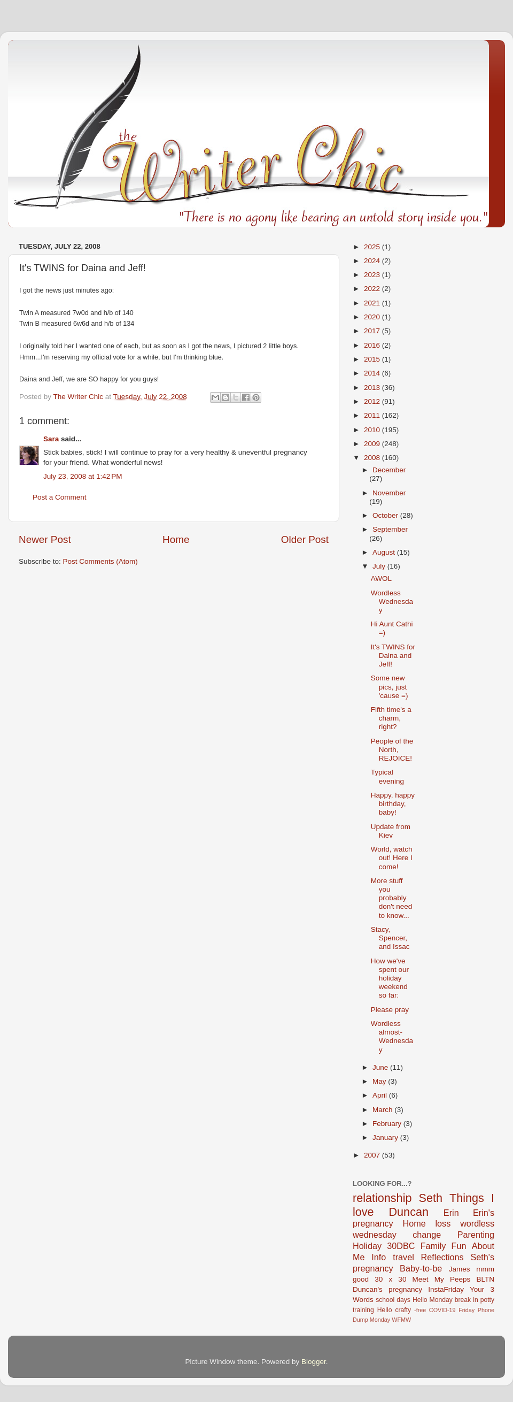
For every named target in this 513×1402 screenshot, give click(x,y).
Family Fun (444, 1246)
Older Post (305, 539)
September (390, 529)
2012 (373, 401)
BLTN (485, 1279)
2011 (373, 415)
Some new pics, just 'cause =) (389, 686)
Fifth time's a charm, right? (391, 718)
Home (175, 539)
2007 (373, 1155)
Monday (380, 1319)
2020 (373, 317)
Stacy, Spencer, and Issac (390, 938)
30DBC (401, 1246)
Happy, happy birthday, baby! (393, 803)
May (380, 1081)
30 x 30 (390, 1279)
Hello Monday (433, 1300)
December (389, 470)
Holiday (367, 1246)
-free (420, 1310)
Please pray (390, 1010)
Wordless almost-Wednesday (392, 1037)
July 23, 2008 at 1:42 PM (82, 476)
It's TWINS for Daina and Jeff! (393, 655)
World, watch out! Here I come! (392, 857)
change (427, 1234)
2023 (373, 275)
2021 (373, 303)
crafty (403, 1310)
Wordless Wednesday (392, 601)
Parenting (475, 1234)
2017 (373, 331)
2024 (373, 261)
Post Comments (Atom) (100, 561)
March (383, 1110)
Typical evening (387, 776)
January (386, 1137)
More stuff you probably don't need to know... (392, 898)
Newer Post (45, 539)
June (381, 1067)
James (459, 1269)
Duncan (409, 1212)
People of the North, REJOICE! (392, 749)
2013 (373, 388)
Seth (430, 1198)
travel (403, 1257)
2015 (373, 359)
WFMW (401, 1319)
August (384, 552)
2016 (373, 345)
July (379, 566)
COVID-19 (442, 1310)
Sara (51, 439)
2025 (373, 247)
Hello (384, 1310)
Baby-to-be (421, 1268)
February (387, 1124)
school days (393, 1300)
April (380, 1095)
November (389, 493)
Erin (451, 1212)
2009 (373, 444)
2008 (373, 458)
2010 (373, 430)
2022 (373, 289)
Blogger (313, 1362)
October (386, 515)
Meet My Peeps (442, 1279)
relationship (382, 1198)
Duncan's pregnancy (387, 1289)
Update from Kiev (390, 831)
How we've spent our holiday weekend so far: (390, 978)
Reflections (442, 1257)
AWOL (381, 578)
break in (466, 1300)
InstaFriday (446, 1289)
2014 (373, 373)
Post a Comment (60, 497)
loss (442, 1223)
